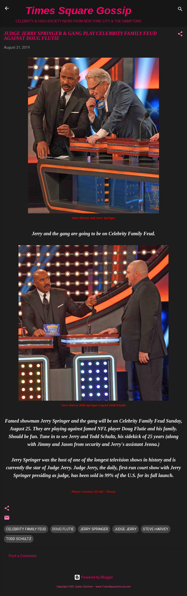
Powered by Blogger (93, 577)
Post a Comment (22, 556)
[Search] (180, 9)
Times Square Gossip (78, 10)
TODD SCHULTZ (18, 539)
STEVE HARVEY (155, 529)
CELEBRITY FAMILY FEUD (26, 529)
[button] (180, 34)
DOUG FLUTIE (63, 529)
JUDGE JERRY (125, 529)
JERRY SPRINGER (94, 529)
